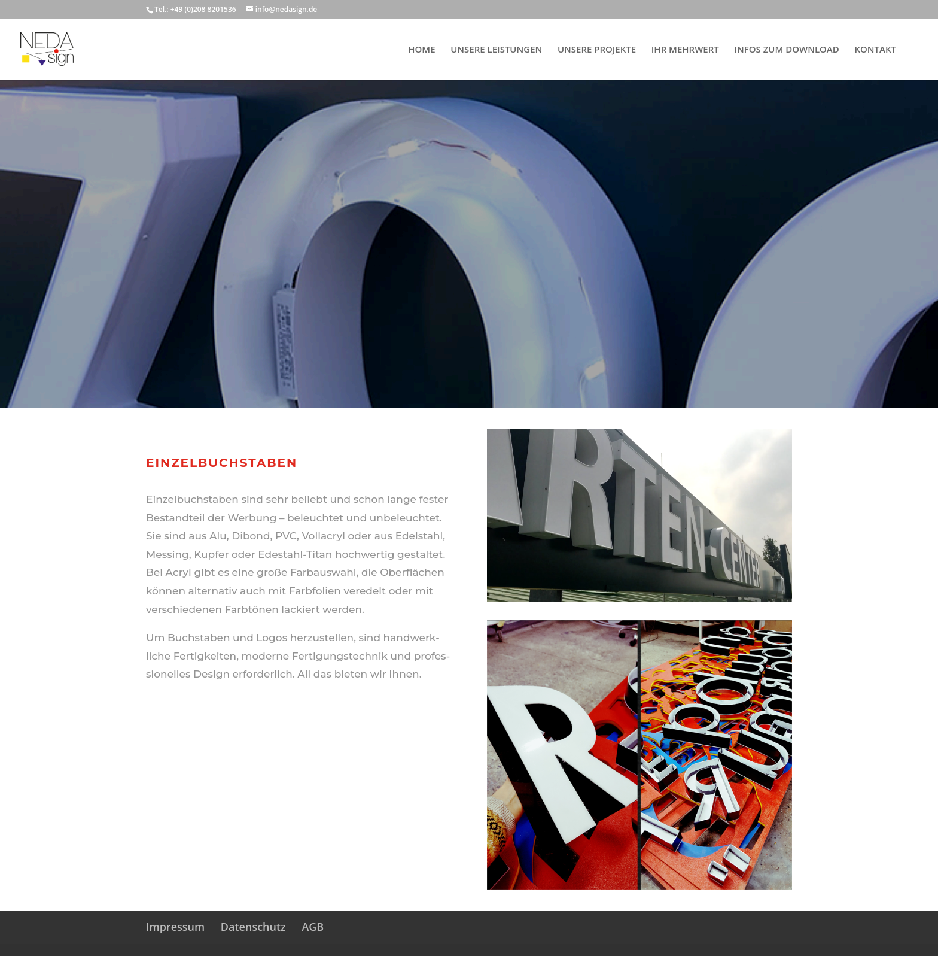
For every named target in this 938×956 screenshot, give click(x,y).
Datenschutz (253, 926)
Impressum (175, 926)
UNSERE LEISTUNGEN (496, 50)
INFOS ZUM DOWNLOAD (786, 50)
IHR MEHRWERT (685, 50)
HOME (421, 50)
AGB (313, 926)
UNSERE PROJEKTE (597, 50)
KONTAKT (875, 50)
